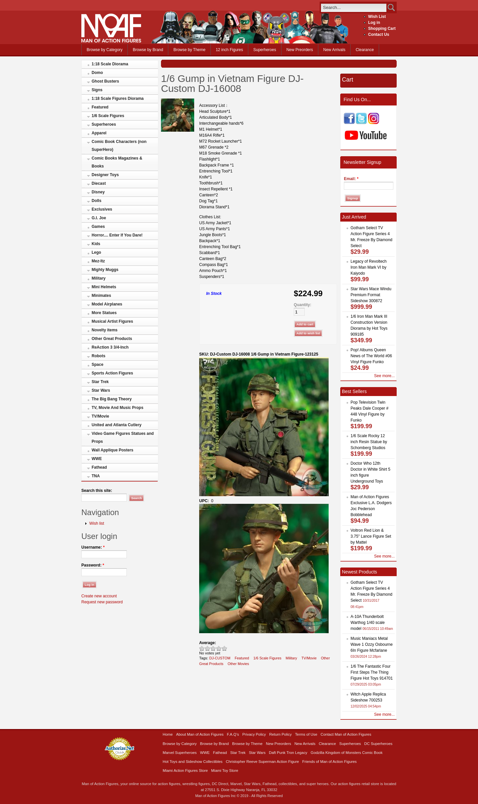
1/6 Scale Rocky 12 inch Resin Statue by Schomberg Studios (369, 442)
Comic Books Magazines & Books (117, 162)
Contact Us (378, 34)
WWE (97, 458)
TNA (96, 476)
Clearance (365, 49)
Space (97, 364)
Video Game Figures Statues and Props (123, 437)
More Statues (104, 312)
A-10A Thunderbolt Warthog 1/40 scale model (368, 622)
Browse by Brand (148, 49)
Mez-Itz (98, 261)
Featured (100, 107)
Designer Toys (105, 174)
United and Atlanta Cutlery (116, 425)
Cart (347, 79)
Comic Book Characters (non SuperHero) (119, 145)
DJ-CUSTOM (219, 658)
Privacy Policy (254, 734)
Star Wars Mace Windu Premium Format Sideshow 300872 (371, 295)
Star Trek (100, 381)
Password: (92, 565)
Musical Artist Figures (112, 321)
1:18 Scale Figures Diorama (118, 98)
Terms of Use (306, 734)
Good (213, 648)
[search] (353, 7)
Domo (97, 72)
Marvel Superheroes (180, 753)
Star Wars (101, 390)
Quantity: (302, 304)
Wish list (96, 523)
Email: (351, 178)
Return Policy (280, 734)
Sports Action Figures (112, 373)
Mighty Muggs (105, 269)
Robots (98, 356)
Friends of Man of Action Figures (329, 762)
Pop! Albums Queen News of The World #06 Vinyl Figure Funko (371, 356)
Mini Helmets (104, 287)
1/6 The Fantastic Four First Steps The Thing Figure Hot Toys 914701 (372, 672)
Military (99, 278)
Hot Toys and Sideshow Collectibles (192, 762)
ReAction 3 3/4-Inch (110, 347)
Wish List (377, 16)
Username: (93, 547)
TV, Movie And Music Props (117, 407)
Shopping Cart (382, 28)
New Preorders (299, 49)
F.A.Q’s (233, 734)
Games (98, 226)
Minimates (101, 295)
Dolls (96, 200)
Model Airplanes (107, 304)
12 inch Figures (229, 49)
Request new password (102, 602)
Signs (97, 90)
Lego (96, 252)
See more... (384, 375)
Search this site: (96, 490)
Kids (96, 243)
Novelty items (105, 330)
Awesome (224, 648)
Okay (207, 648)
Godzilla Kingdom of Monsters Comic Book (347, 753)
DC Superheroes (378, 744)
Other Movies (238, 664)
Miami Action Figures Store (185, 770)
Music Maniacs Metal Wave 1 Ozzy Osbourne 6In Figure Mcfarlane (372, 644)
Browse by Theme (189, 49)
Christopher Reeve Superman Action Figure (262, 762)
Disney (98, 192)
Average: (207, 642)
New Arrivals (334, 49)
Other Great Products (112, 338)
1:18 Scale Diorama (110, 64)
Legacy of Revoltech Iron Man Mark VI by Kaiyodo (369, 267)
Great (219, 648)
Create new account (99, 596)
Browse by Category (104, 49)
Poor (202, 648)
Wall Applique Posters (112, 450)
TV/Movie (100, 416)
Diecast (99, 183)
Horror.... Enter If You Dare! (117, 235)
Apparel (99, 133)
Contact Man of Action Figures (346, 734)
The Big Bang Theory (112, 399)
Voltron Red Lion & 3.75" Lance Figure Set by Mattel (371, 536)
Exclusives (102, 209)
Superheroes (264, 49)
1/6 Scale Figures (108, 115)
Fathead (99, 467)
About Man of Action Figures (199, 734)
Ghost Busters (105, 81)
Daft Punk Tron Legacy (288, 753)
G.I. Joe (99, 218)
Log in (374, 22)
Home (168, 734)
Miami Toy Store (224, 770)
